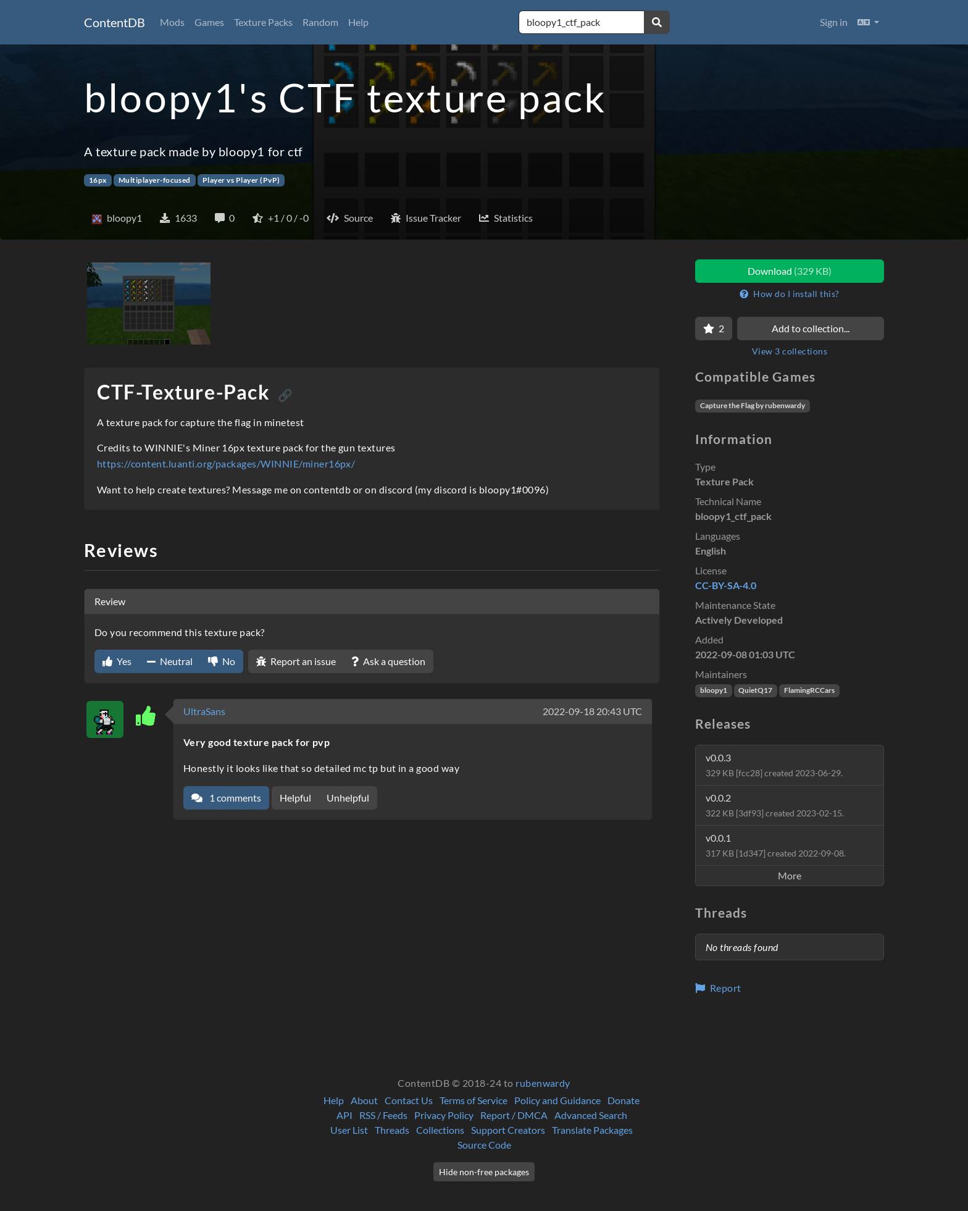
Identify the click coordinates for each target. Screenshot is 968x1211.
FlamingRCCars (809, 690)
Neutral (170, 661)
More (789, 875)
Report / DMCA (514, 1115)
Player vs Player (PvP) (241, 180)
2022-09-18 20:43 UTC (592, 711)
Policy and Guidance (557, 1100)
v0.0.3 (774, 765)
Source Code (484, 1144)
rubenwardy (542, 1083)
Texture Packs (263, 22)
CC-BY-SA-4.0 (725, 585)
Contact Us (409, 1100)
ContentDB (114, 22)
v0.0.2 (775, 805)
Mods (172, 22)
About (364, 1100)
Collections (440, 1130)
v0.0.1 (776, 845)
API (344, 1115)
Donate (623, 1100)
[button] (868, 22)
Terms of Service (473, 1100)
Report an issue (296, 661)
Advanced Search (590, 1115)
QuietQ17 (755, 690)
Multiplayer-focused (155, 180)
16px (98, 180)
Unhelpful (348, 797)
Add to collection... (810, 328)
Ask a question (388, 661)
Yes (116, 661)
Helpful (295, 797)
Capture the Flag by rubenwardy (752, 405)
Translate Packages (592, 1130)
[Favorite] (713, 328)
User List (349, 1130)
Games (209, 22)
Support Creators (508, 1130)
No (221, 661)
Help (358, 22)
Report (718, 988)
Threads (392, 1130)
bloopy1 (713, 690)
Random (320, 22)
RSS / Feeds (383, 1115)
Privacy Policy (444, 1115)
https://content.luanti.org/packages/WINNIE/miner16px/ (226, 463)
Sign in (834, 22)
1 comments (226, 797)
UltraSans (204, 711)
